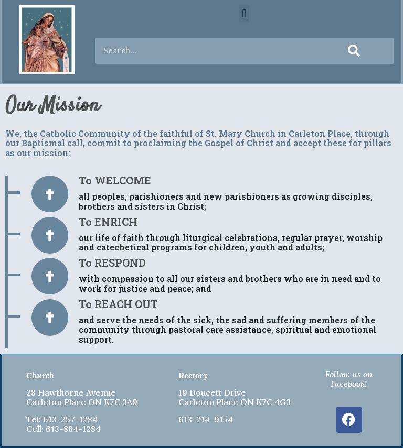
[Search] (354, 51)
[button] (244, 13)
